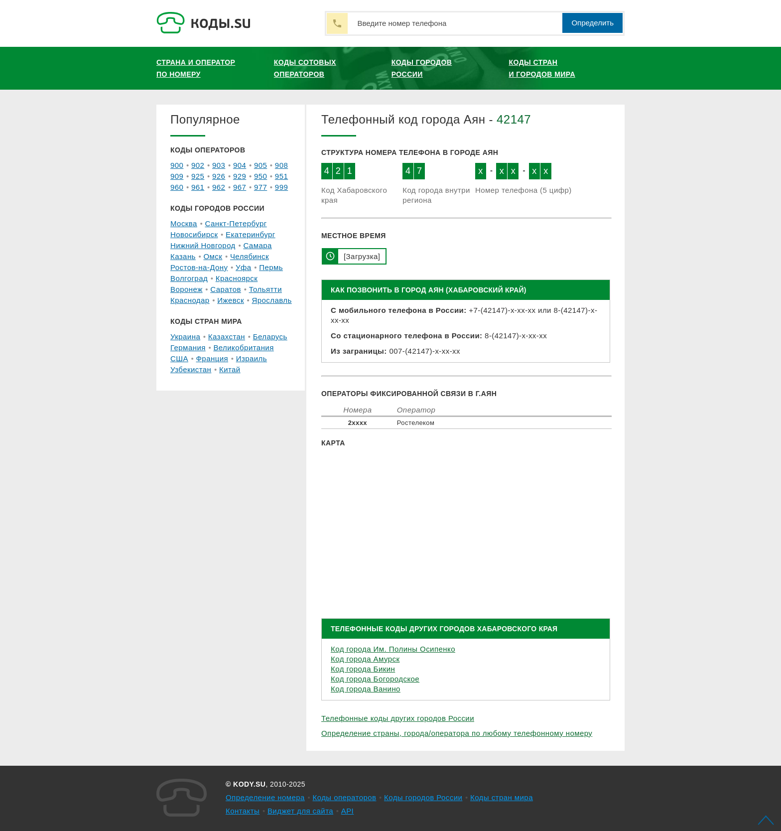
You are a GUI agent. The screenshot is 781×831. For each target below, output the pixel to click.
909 (176, 176)
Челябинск (249, 256)
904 (239, 165)
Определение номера (265, 797)
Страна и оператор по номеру (195, 68)
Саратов (225, 289)
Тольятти (265, 289)
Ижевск (230, 300)
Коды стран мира (501, 797)
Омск (212, 256)
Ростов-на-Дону (199, 267)
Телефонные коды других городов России (397, 718)
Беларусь (270, 336)
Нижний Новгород (203, 245)
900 (176, 165)
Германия (188, 347)
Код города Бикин (363, 669)
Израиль (251, 358)
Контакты (243, 811)
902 (197, 165)
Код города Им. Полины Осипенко (393, 649)
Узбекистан (190, 369)
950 (260, 176)
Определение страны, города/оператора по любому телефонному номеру (456, 733)
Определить (592, 22)
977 (260, 187)
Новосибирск (194, 234)
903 (218, 165)
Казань (183, 256)
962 (218, 187)
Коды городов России (421, 68)
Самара (257, 245)
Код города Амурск (365, 659)
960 (176, 187)
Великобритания (243, 347)
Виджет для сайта (300, 811)
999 (281, 187)
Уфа (244, 267)
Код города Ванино (365, 689)
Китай (230, 369)
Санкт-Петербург (235, 223)
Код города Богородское (375, 679)
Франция (212, 358)
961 (197, 187)
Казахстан (226, 336)
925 (197, 176)
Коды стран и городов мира (542, 68)
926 (218, 176)
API (347, 811)
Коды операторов (345, 797)
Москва (183, 223)
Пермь (271, 267)
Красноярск (237, 278)
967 (239, 187)
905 (260, 165)
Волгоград (189, 278)
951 (281, 176)
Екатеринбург (250, 234)
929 (239, 176)
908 (281, 165)
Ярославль (272, 300)
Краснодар (190, 300)
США (179, 358)
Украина (185, 336)
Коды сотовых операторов (305, 68)
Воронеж (186, 289)
